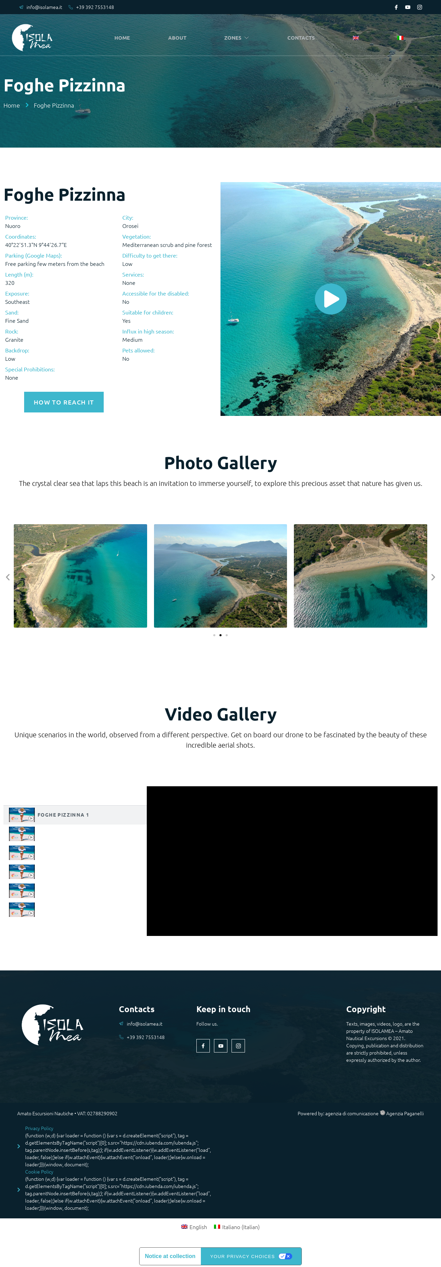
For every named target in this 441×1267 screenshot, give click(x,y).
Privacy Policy (39, 1127)
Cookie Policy (39, 1170)
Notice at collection (170, 1255)
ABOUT (178, 37)
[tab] (75, 813)
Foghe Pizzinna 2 (63, 832)
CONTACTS (303, 37)
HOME (123, 37)
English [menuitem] (198, 1225)
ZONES (238, 37)
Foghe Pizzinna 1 (63, 813)
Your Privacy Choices (242, 1255)
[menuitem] (357, 38)
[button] (7, 575)
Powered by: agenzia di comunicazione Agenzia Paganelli (361, 1112)
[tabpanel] (292, 860)
